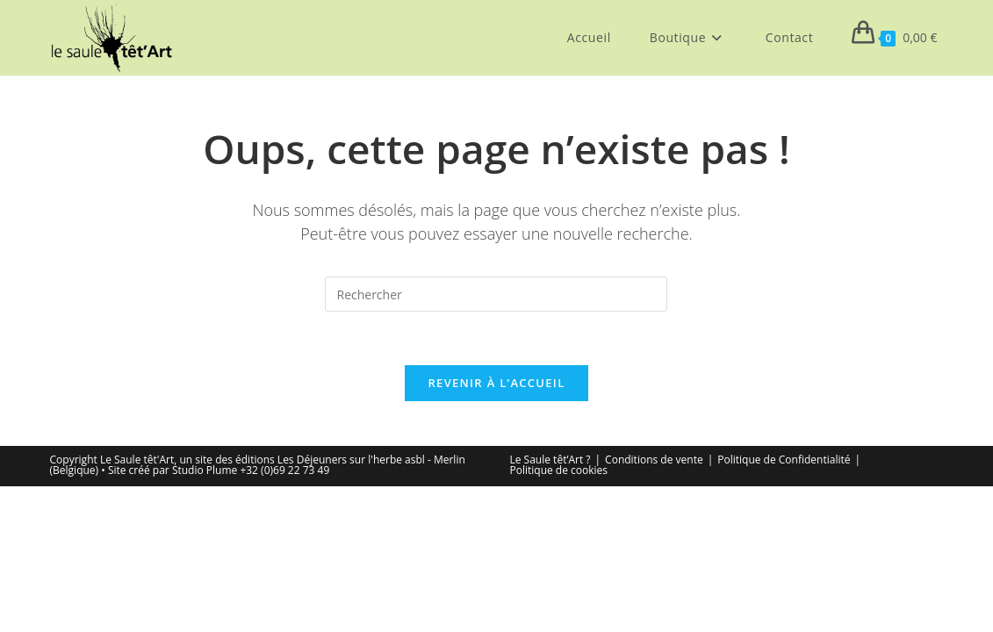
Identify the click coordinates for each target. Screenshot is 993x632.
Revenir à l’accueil (496, 383)
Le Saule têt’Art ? (550, 459)
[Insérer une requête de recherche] (496, 294)
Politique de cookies (559, 470)
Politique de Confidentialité (783, 459)
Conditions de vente (654, 459)
